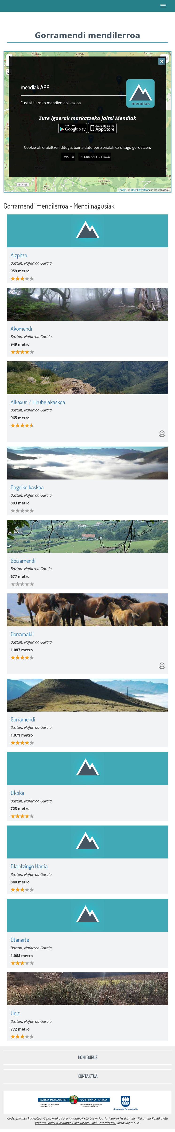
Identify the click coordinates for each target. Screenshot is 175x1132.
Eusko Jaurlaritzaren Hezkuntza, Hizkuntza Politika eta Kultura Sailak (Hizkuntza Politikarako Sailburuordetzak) (101, 1120)
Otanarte (20, 939)
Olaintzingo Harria (29, 866)
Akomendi (21, 328)
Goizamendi (23, 560)
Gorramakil (22, 634)
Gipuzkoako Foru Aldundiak (63, 1118)
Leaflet (122, 190)
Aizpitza (19, 255)
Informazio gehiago (95, 157)
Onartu (68, 157)
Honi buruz (87, 1057)
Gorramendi (23, 719)
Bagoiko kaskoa (27, 487)
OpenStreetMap (140, 190)
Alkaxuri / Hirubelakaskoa (38, 402)
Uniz (15, 1013)
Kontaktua (87, 1076)
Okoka (17, 792)
